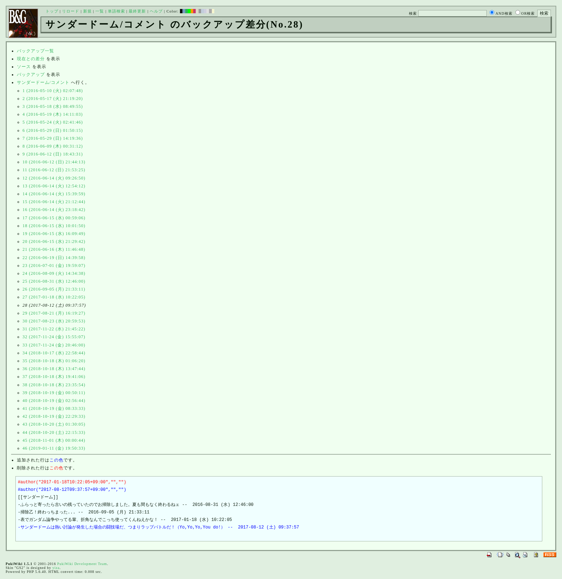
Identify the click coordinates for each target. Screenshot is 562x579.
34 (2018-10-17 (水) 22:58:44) (54, 352)
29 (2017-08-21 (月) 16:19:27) (54, 313)
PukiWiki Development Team (82, 564)
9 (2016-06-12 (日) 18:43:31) (53, 154)
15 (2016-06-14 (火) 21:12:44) (54, 201)
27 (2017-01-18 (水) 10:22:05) (54, 297)
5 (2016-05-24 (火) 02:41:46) (53, 122)
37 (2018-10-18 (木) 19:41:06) (54, 376)
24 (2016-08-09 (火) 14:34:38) (54, 273)
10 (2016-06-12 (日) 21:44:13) (54, 161)
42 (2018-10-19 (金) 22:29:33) (54, 416)
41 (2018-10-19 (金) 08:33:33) (54, 408)
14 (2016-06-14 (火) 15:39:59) (54, 193)
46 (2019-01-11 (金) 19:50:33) (54, 448)
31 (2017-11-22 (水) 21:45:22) (54, 328)
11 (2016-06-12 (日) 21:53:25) (54, 169)
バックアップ (31, 74)
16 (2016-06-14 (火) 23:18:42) (54, 209)
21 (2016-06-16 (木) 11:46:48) (54, 249)
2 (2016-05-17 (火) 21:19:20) (53, 98)
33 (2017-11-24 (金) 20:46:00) (54, 345)
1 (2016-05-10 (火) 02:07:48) (53, 90)
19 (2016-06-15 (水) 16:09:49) (54, 233)
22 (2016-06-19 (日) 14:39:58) (54, 257)
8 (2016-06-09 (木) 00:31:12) (53, 146)
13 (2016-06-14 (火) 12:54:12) (54, 185)
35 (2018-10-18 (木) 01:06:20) (54, 360)
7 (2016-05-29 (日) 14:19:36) (53, 138)
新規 (87, 11)
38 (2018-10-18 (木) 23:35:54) (54, 384)
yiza (55, 568)
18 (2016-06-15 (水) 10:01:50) (54, 225)
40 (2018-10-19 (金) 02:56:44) (54, 400)
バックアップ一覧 (35, 50)
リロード (70, 11)
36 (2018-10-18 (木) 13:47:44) (54, 368)
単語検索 (116, 11)
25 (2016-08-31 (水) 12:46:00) (54, 281)
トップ (52, 11)
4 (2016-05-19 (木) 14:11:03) (53, 114)
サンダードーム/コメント (43, 82)
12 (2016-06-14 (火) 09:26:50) (54, 178)
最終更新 (137, 11)
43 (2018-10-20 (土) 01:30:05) (54, 424)
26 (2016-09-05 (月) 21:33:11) (54, 289)
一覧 (99, 11)
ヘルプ (156, 11)
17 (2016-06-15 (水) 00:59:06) (54, 217)
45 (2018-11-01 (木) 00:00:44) (54, 440)
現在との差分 (31, 58)
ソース (24, 66)
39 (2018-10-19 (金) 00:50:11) (54, 392)
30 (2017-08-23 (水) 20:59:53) (54, 321)
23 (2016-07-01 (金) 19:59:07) (54, 265)
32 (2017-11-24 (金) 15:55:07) (54, 336)
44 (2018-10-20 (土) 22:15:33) (54, 432)
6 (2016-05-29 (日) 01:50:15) (53, 130)
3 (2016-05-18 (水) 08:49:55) (53, 106)
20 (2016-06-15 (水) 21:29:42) (54, 241)
